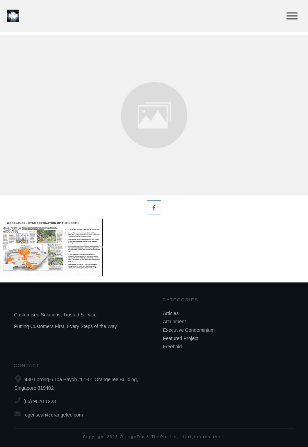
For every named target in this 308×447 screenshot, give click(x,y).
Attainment (174, 321)
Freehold (172, 346)
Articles (171, 313)
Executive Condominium (189, 330)
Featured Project (181, 338)
